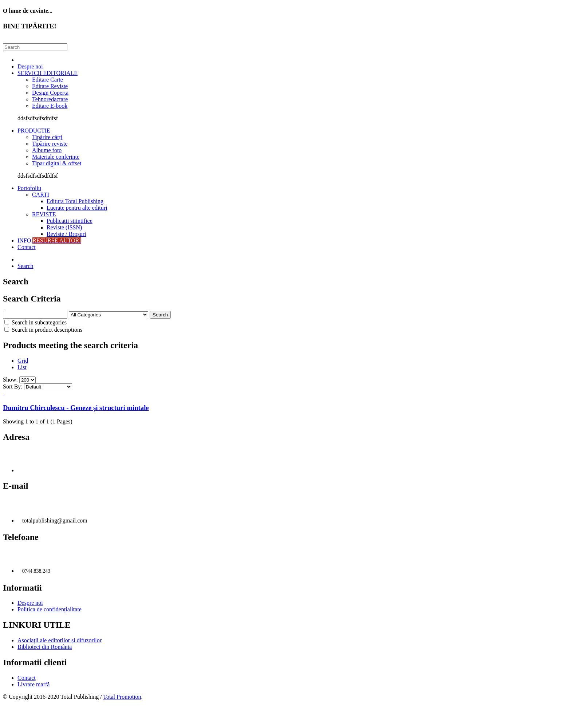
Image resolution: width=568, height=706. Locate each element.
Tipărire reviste (50, 144)
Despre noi (30, 66)
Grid (22, 361)
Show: (10, 379)
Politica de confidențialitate (49, 609)
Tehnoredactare (50, 99)
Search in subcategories (35, 322)
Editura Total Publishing (75, 201)
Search (25, 266)
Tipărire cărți (47, 137)
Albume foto (47, 150)
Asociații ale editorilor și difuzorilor (59, 640)
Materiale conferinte (55, 157)
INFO (49, 240)
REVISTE (44, 214)
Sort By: (13, 386)
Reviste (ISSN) (64, 227)
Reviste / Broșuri (66, 234)
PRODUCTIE (33, 130)
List (22, 367)
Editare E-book (49, 106)
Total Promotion (122, 697)
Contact (26, 247)
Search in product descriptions (43, 330)
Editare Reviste (50, 86)
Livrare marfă (33, 684)
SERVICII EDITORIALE (47, 73)
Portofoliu (29, 188)
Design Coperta (50, 93)
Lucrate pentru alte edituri (77, 208)
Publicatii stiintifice (69, 221)
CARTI (40, 195)
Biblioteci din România (44, 647)
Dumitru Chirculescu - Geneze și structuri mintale (76, 407)
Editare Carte (47, 79)
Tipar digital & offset (57, 163)
